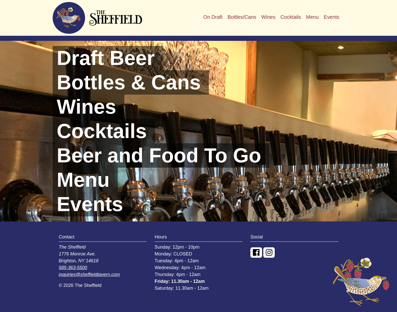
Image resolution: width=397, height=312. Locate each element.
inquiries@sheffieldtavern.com (89, 274)
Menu (312, 17)
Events (331, 17)
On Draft (213, 17)
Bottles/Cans (242, 17)
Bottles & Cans (129, 82)
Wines (268, 17)
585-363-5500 (73, 267)
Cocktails (291, 17)
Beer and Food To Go (159, 155)
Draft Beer (106, 58)
